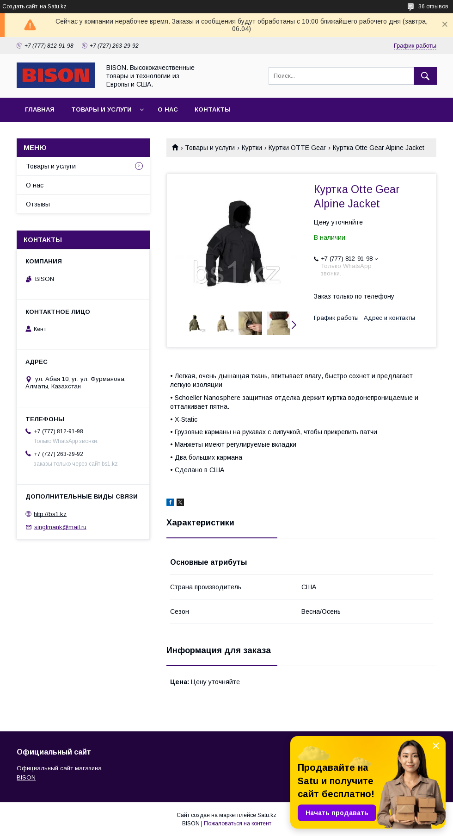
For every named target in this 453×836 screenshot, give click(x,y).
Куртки (252, 147)
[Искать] (425, 76)
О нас (168, 109)
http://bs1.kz (50, 513)
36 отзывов (433, 6)
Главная (40, 109)
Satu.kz (266, 815)
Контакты (213, 109)
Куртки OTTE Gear (297, 147)
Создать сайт (19, 6)
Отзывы (38, 204)
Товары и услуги (101, 109)
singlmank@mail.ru (60, 527)
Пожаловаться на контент (237, 823)
